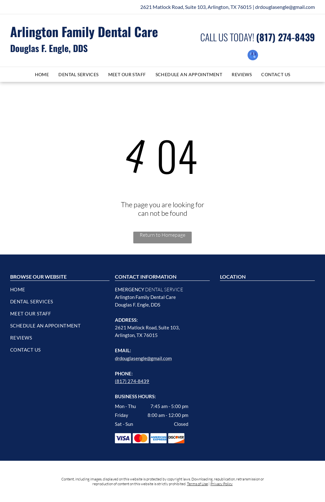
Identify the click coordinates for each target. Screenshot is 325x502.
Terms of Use (197, 483)
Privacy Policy (221, 483)
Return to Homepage (162, 235)
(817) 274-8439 (132, 381)
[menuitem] (42, 74)
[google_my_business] (253, 56)
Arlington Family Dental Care (84, 31)
